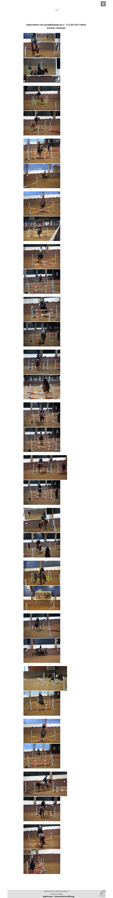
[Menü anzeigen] (103, 3)
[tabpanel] (56, 453)
